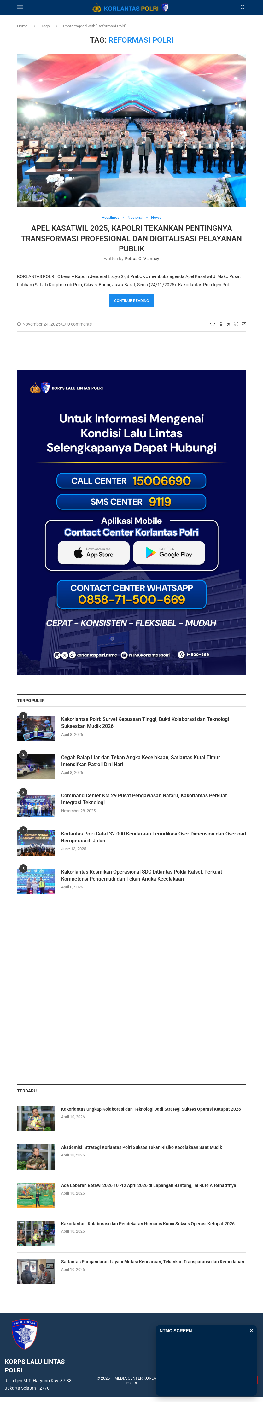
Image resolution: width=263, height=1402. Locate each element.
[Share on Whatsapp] (236, 324)
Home (22, 26)
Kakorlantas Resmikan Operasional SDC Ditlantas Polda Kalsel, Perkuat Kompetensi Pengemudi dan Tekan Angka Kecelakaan (141, 875)
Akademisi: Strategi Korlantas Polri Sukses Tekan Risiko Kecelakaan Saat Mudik (141, 1147)
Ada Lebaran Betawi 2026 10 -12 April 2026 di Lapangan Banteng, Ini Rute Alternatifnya (148, 1185)
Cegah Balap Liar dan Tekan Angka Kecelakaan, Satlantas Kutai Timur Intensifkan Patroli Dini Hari (140, 760)
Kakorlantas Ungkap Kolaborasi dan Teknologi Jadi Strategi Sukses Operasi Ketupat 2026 (151, 1109)
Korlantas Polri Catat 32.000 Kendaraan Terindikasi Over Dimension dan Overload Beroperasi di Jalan (153, 837)
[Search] (243, 7)
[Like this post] (212, 324)
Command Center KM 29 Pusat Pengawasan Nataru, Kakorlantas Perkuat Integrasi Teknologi (144, 799)
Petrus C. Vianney (142, 258)
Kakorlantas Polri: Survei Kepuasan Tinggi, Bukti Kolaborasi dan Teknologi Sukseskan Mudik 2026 (145, 722)
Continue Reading (131, 301)
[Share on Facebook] (221, 324)
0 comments (76, 324)
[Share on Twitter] (228, 324)
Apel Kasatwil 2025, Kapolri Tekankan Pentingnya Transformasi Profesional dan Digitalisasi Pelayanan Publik (131, 238)
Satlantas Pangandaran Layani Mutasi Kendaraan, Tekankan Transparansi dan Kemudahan (152, 1261)
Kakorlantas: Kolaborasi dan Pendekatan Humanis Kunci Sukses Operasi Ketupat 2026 (148, 1223)
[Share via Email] (244, 324)
